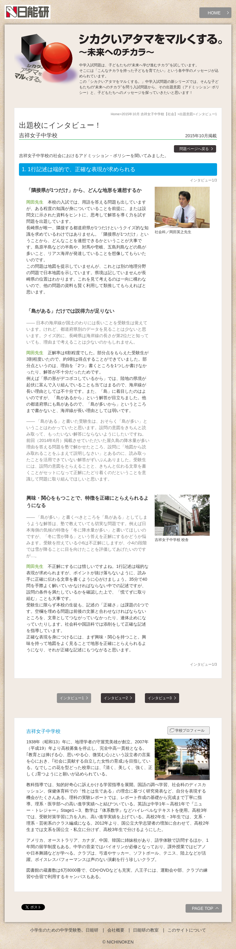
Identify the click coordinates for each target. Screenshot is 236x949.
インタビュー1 (72, 698)
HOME (214, 12)
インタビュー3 (160, 698)
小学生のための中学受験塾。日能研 (64, 930)
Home (115, 114)
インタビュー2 (116, 698)
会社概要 (115, 930)
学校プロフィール (190, 730)
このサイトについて (187, 930)
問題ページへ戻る (194, 149)
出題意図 (186, 114)
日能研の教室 (146, 930)
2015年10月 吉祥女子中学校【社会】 (150, 114)
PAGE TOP (206, 909)
